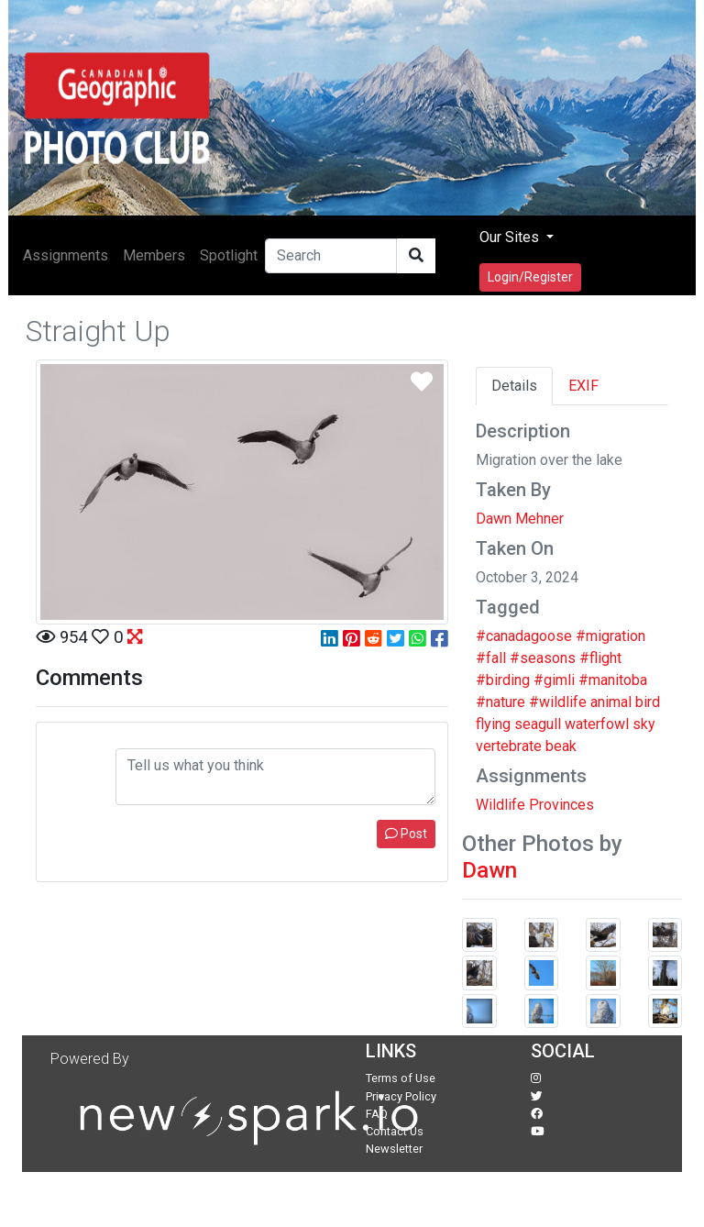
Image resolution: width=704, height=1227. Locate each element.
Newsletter (394, 1148)
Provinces (561, 804)
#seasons (543, 658)
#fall (491, 658)
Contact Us (395, 1131)
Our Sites (511, 237)
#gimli (554, 680)
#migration (610, 636)
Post (406, 833)
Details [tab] (514, 385)
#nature (500, 702)
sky (643, 724)
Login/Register (530, 277)
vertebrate (509, 746)
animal (611, 702)
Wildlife (500, 804)
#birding (503, 680)
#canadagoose (524, 636)
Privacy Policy (401, 1096)
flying (493, 724)
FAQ (377, 1114)
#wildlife (558, 702)
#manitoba (612, 680)
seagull (537, 724)
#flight (600, 658)
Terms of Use (400, 1078)
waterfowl (597, 724)
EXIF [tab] (583, 385)
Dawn (489, 870)
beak (561, 746)
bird (647, 702)
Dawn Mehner (520, 518)
